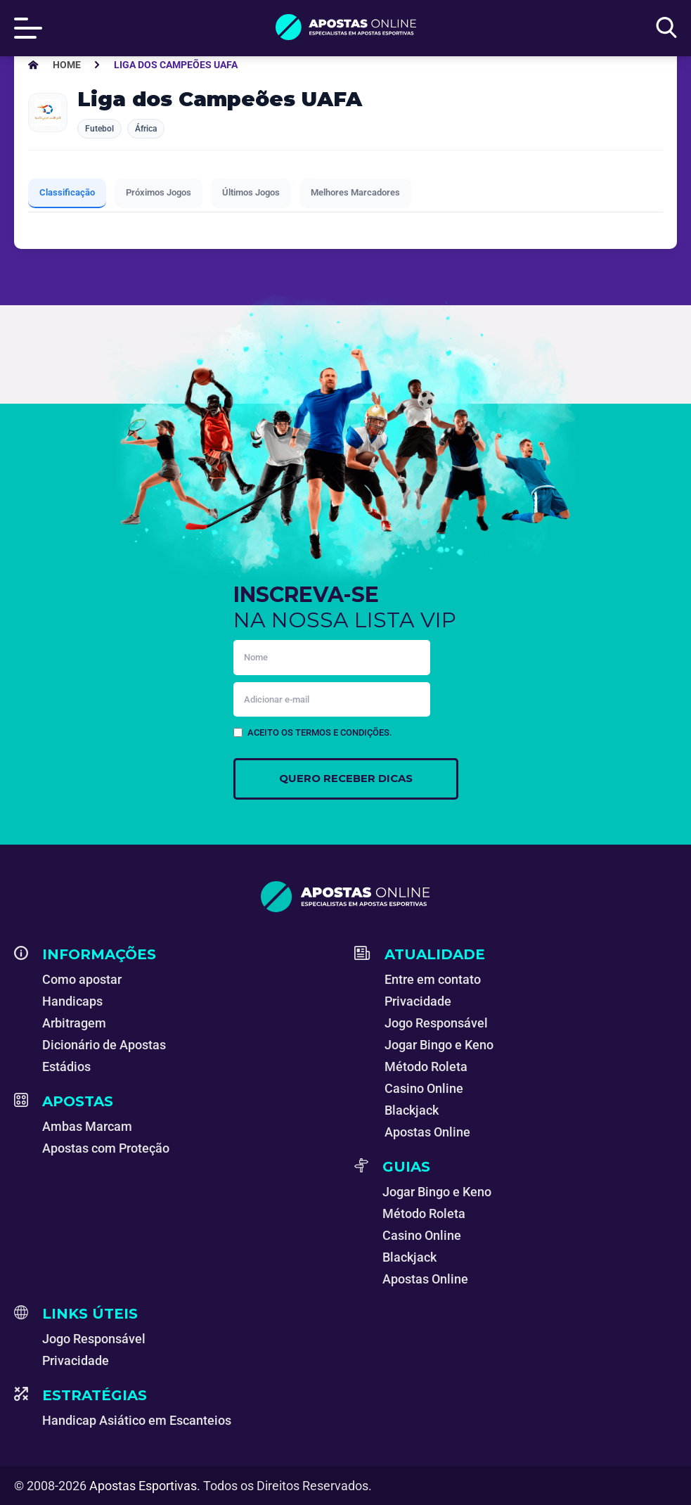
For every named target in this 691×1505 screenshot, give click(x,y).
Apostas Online (427, 1132)
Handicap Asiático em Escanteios (136, 1420)
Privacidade (418, 1001)
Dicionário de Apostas (104, 1044)
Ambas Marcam (87, 1126)
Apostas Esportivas (143, 1485)
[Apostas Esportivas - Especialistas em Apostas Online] (67, 64)
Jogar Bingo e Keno (439, 1044)
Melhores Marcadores (355, 192)
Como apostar (82, 979)
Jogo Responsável (436, 1023)
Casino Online (424, 1088)
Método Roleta (426, 1066)
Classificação (67, 192)
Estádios (66, 1066)
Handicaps (72, 1001)
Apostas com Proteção (105, 1148)
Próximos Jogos (158, 192)
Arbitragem (74, 1023)
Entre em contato (433, 979)
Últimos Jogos (251, 192)
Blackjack (412, 1110)
